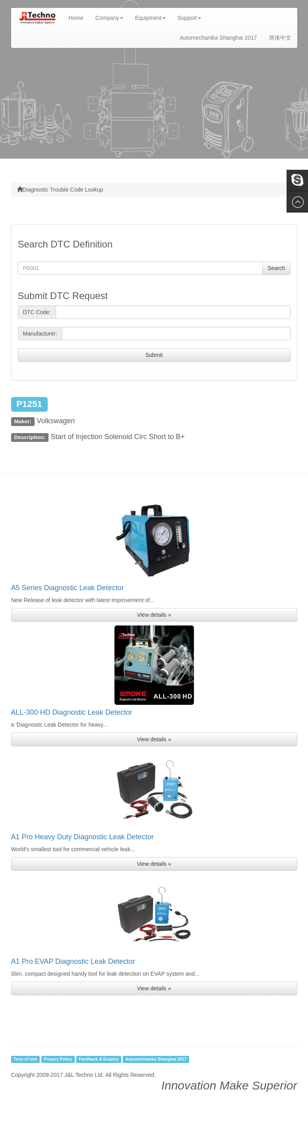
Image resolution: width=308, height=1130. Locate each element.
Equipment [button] (150, 18)
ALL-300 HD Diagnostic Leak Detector (71, 712)
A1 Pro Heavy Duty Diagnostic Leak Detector (82, 837)
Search (276, 268)
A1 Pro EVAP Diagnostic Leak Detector (73, 961)
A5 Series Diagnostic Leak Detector (67, 588)
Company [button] (109, 18)
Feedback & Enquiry (99, 1059)
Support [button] (189, 18)
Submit (154, 355)
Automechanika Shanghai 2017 (218, 38)
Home (79, 17)
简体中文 (280, 38)
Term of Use (25, 1059)
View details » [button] (154, 615)
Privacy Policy (58, 1059)
